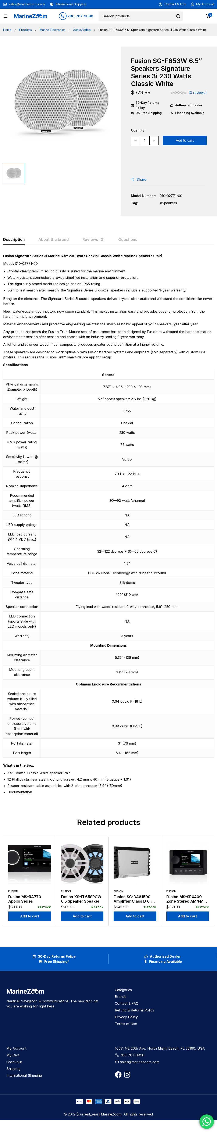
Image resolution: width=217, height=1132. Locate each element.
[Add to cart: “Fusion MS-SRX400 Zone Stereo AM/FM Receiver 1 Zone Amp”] (187, 916)
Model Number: (143, 196)
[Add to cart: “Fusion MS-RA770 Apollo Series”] (29, 916)
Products (25, 30)
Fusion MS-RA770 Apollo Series (24, 898)
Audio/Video (82, 30)
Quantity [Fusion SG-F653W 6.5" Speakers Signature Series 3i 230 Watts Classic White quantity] (137, 130)
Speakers (169, 203)
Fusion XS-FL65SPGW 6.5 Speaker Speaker (81, 898)
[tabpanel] (108, 525)
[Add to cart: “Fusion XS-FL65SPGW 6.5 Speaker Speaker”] (82, 916)
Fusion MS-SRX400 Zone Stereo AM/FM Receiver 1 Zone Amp (186, 901)
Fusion (13, 891)
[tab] (14, 239)
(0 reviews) (198, 92)
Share (141, 179)
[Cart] (208, 16)
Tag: (134, 203)
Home (7, 30)
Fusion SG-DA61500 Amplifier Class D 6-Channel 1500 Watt (132, 901)
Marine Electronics (52, 30)
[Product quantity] (145, 140)
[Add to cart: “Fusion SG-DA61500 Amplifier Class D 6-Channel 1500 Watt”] (135, 916)
